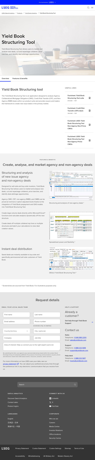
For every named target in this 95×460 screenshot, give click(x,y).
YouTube (53, 406)
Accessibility (20, 456)
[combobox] (44, 384)
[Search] (88, 8)
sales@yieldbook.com (78, 340)
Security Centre (55, 438)
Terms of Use (79, 448)
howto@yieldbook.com (78, 361)
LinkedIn (53, 398)
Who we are (53, 418)
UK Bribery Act (48, 456)
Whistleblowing (34, 456)
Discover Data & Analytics (17, 398)
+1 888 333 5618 (80, 348)
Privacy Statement (22, 448)
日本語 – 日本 (13, 422)
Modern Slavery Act (65, 456)
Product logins (13, 406)
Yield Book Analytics (31, 13)
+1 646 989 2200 (80, 337)
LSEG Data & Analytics (8, 13)
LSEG (52, 2)
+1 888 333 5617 (80, 358)
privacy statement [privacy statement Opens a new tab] (9, 364)
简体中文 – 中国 (14, 426)
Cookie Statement (39, 448)
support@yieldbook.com (79, 350)
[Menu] (92, 8)
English (10, 418)
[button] (27, 393)
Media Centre (54, 426)
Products (19, 13)
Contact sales (13, 402)
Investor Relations (56, 430)
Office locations (55, 434)
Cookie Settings (55, 448)
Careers (52, 422)
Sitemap (68, 448)
